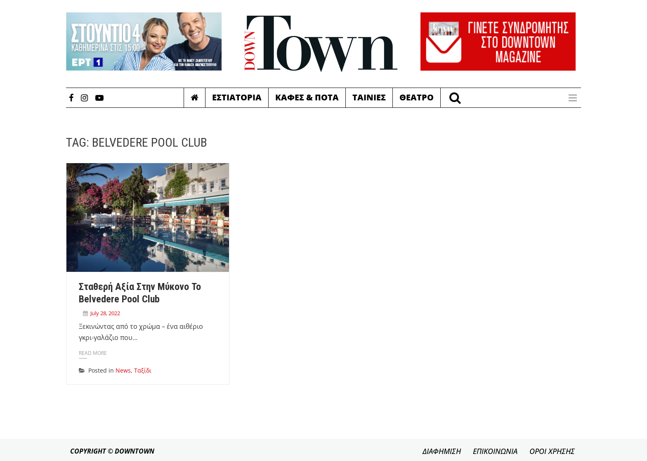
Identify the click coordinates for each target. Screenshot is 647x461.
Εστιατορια (237, 97)
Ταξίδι (142, 370)
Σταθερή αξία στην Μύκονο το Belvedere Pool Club (140, 293)
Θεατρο (416, 97)
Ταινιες (369, 97)
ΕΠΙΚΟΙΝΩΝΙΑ (495, 451)
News (123, 370)
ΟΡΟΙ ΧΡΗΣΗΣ (552, 451)
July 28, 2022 (105, 313)
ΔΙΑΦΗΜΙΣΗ (442, 451)
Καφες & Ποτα (307, 97)
